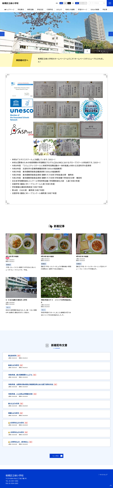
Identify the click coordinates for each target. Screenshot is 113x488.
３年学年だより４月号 (17, 432)
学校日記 (40, 9)
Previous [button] (2, 34)
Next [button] (110, 34)
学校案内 (21, 9)
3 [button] (104, 51)
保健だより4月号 (13, 413)
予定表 (104, 9)
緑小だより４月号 (14, 403)
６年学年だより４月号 (17, 423)
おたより (59, 9)
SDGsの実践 (95, 9)
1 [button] (99, 51)
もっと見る (56, 456)
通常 (61, 3)
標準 (77, 3)
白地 (65, 3)
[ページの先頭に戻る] (110, 485)
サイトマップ (103, 475)
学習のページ (82, 9)
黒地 (69, 3)
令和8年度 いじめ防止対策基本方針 (20, 394)
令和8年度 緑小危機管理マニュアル (20, 375)
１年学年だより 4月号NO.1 (19, 442)
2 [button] (101, 51)
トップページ (10, 9)
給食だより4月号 (13, 365)
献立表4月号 (12, 355)
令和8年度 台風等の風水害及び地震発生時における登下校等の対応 (30, 384)
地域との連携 (70, 9)
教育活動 (30, 9)
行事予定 (50, 9)
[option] (56, 33)
